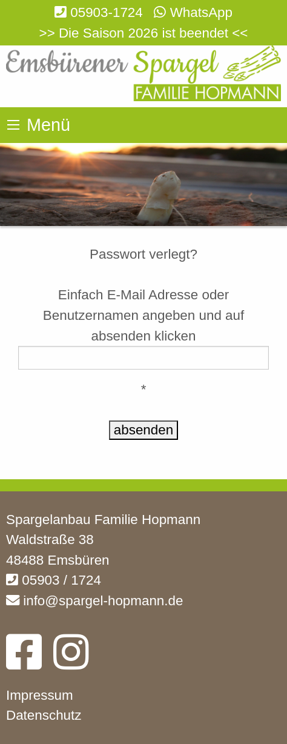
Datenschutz (43, 715)
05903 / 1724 (53, 580)
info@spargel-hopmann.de (94, 600)
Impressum (39, 695)
